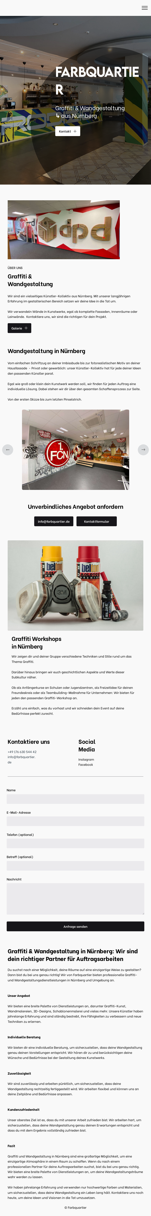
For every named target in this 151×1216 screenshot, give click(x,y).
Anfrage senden (75, 926)
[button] (8, 450)
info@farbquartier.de (54, 521)
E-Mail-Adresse (19, 812)
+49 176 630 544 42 (22, 751)
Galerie (19, 328)
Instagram (86, 759)
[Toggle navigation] (145, 8)
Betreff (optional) (20, 856)
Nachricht (14, 879)
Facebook (85, 764)
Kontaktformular (96, 521)
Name (11, 790)
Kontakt (67, 131)
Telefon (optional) (20, 834)
